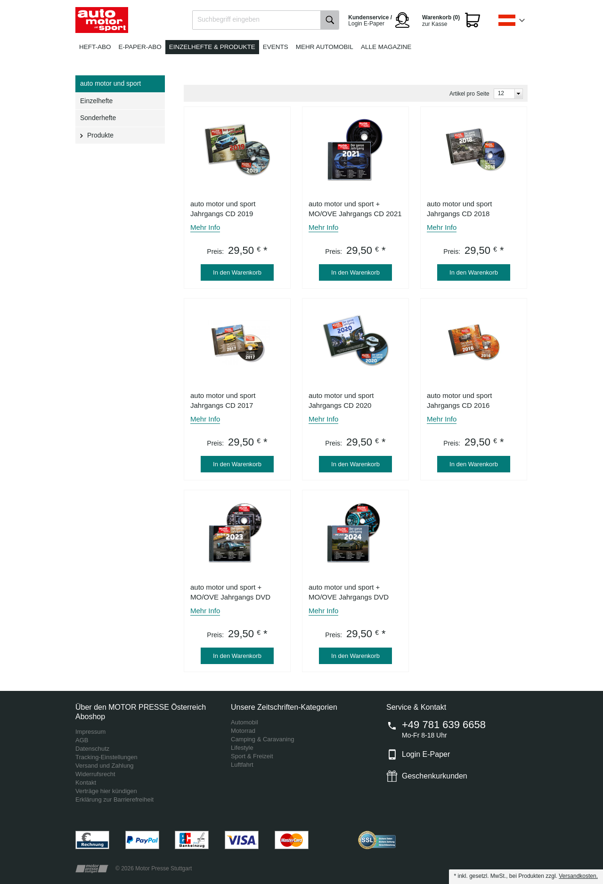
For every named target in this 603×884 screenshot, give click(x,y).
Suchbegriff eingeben (228, 19)
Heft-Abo (95, 46)
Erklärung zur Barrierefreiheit (114, 799)
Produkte (100, 135)
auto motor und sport (110, 83)
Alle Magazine (386, 46)
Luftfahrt (242, 764)
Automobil (244, 722)
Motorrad (243, 730)
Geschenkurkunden (434, 776)
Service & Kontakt (416, 707)
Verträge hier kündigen (106, 791)
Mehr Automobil (324, 46)
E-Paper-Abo (140, 46)
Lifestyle (242, 747)
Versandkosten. (578, 876)
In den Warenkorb (237, 272)
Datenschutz (92, 748)
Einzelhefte (96, 101)
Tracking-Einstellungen (106, 757)
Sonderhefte (98, 118)
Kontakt (85, 782)
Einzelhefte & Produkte (212, 46)
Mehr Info (205, 227)
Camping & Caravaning (262, 739)
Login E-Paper (426, 754)
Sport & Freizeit (252, 756)
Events (275, 46)
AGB (81, 740)
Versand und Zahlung (104, 765)
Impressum (90, 731)
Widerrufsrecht (95, 774)
